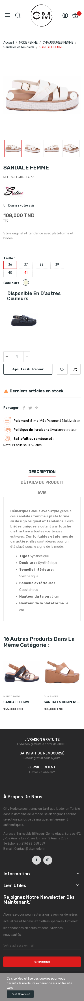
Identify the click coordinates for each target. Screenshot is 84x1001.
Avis (42, 492)
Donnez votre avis (21, 205)
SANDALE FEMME (16, 702)
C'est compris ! (20, 994)
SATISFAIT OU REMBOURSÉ (42, 753)
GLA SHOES (51, 696)
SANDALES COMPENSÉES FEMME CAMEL (62, 702)
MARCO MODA (12, 696)
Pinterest (36, 408)
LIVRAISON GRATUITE (42, 739)
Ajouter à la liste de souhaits (62, 369)
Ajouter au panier (28, 369)
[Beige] (27, 282)
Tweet (30, 408)
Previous (10, 96)
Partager (24, 408)
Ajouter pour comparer (75, 369)
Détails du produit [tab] (42, 482)
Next (73, 96)
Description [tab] (42, 471)
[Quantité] (17, 356)
